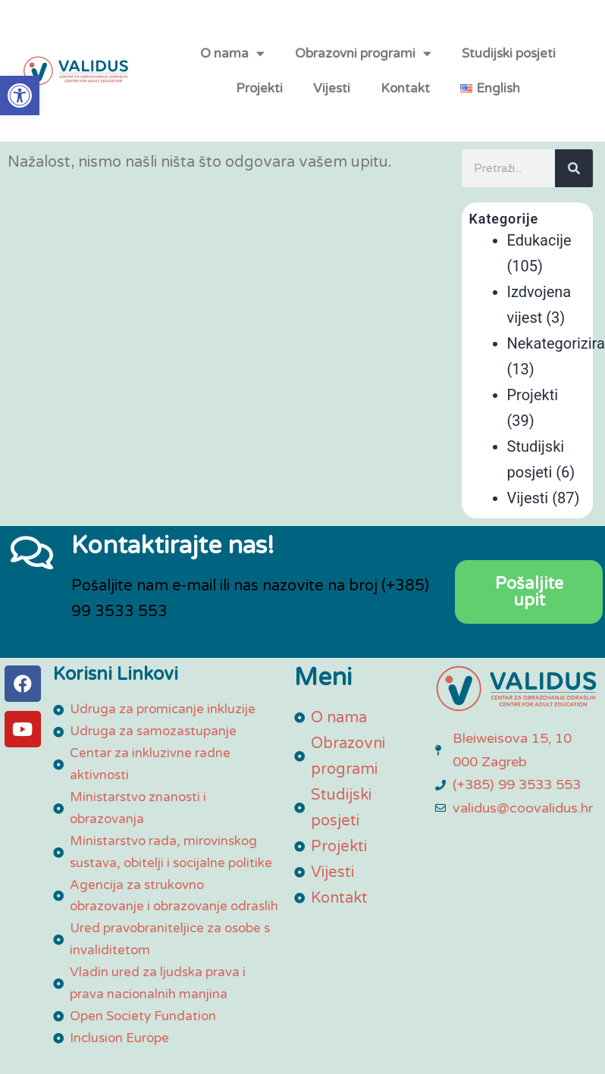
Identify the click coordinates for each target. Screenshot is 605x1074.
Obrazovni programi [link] (363, 63)
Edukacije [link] (539, 260)
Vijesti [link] (331, 97)
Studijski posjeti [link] (509, 62)
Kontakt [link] (405, 97)
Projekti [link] (259, 97)
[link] (19, 95)
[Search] (574, 188)
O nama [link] (232, 63)
